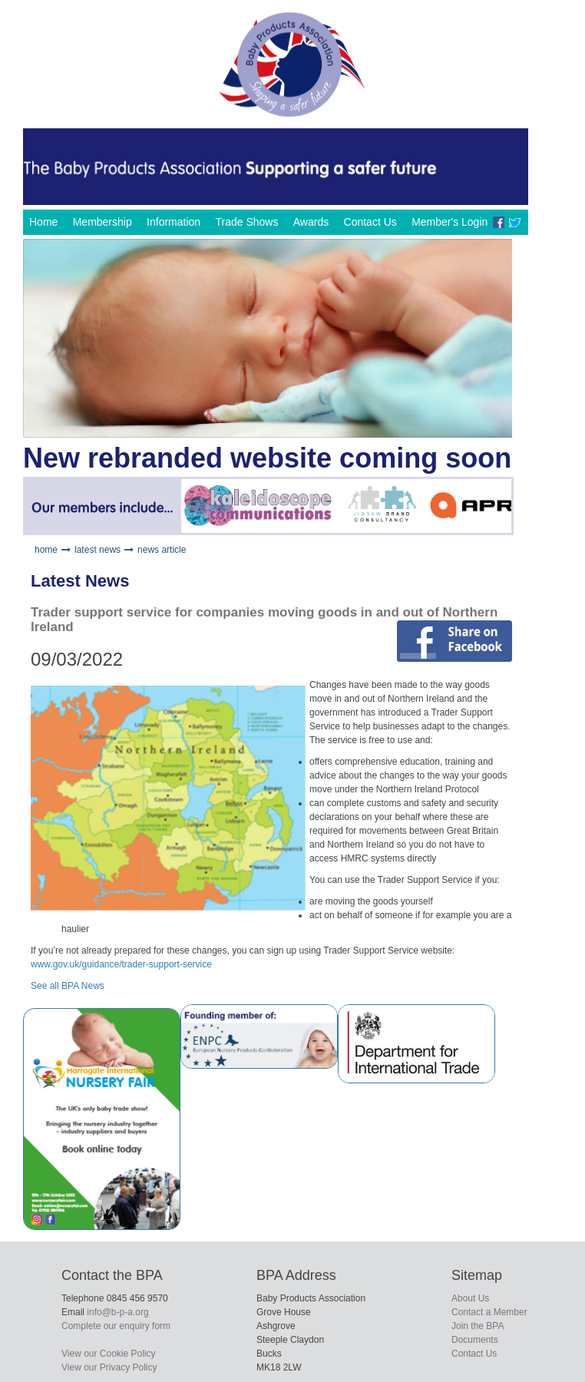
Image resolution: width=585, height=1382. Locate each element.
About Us (470, 1298)
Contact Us (370, 222)
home (46, 549)
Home (43, 222)
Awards (311, 222)
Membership (102, 222)
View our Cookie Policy (108, 1353)
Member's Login (449, 222)
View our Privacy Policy (109, 1367)
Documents (474, 1339)
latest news (97, 549)
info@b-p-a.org (117, 1312)
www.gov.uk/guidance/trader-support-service (121, 964)
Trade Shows (246, 222)
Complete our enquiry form (115, 1326)
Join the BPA (477, 1326)
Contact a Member (489, 1312)
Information (173, 222)
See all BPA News (67, 985)
